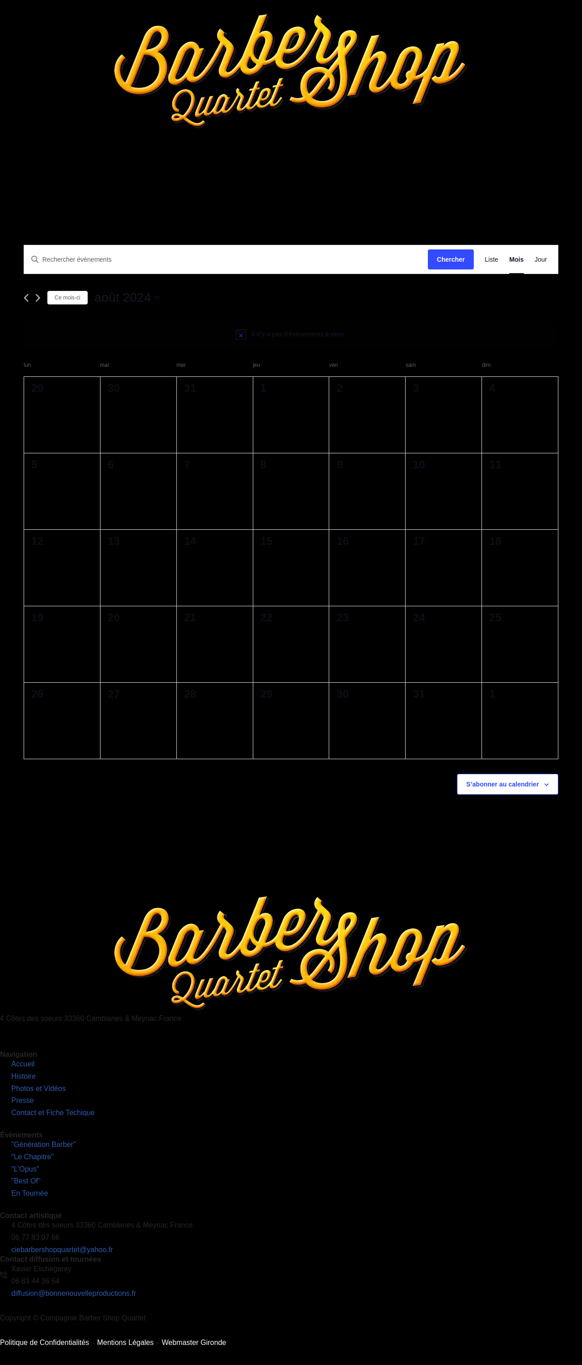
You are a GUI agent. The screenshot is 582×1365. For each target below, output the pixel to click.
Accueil (96, 166)
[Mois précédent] (26, 298)
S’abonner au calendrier (503, 784)
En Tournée (250, 166)
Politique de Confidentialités (45, 1346)
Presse (357, 166)
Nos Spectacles (191, 166)
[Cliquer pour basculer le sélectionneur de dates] (127, 298)
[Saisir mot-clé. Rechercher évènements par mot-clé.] (226, 259)
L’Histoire (134, 166)
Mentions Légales (126, 1346)
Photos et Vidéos (307, 166)
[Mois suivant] (37, 298)
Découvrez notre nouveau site (530, 166)
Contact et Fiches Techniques (426, 166)
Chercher (451, 259)
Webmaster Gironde (195, 1346)
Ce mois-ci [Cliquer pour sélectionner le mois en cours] (67, 297)
